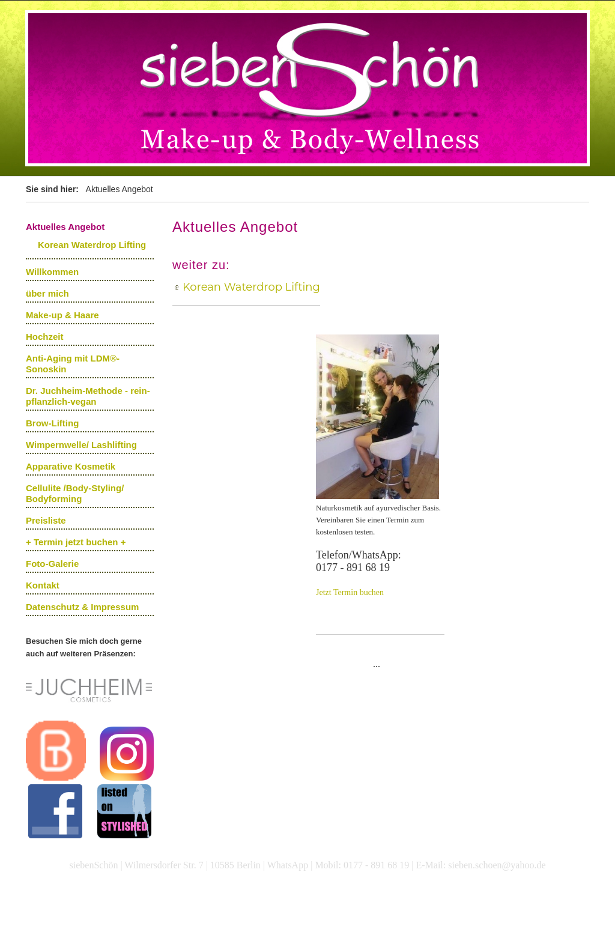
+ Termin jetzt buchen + (76, 542)
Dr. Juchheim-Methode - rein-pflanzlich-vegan (88, 396)
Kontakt (42, 585)
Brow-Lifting (52, 423)
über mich (47, 293)
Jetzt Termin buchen (350, 592)
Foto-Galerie (52, 563)
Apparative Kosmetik (70, 466)
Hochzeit (45, 336)
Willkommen (52, 272)
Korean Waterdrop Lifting (92, 245)
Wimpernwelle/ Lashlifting (81, 445)
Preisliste (46, 520)
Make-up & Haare (62, 315)
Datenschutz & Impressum (82, 607)
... (376, 664)
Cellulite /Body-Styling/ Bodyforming (75, 493)
